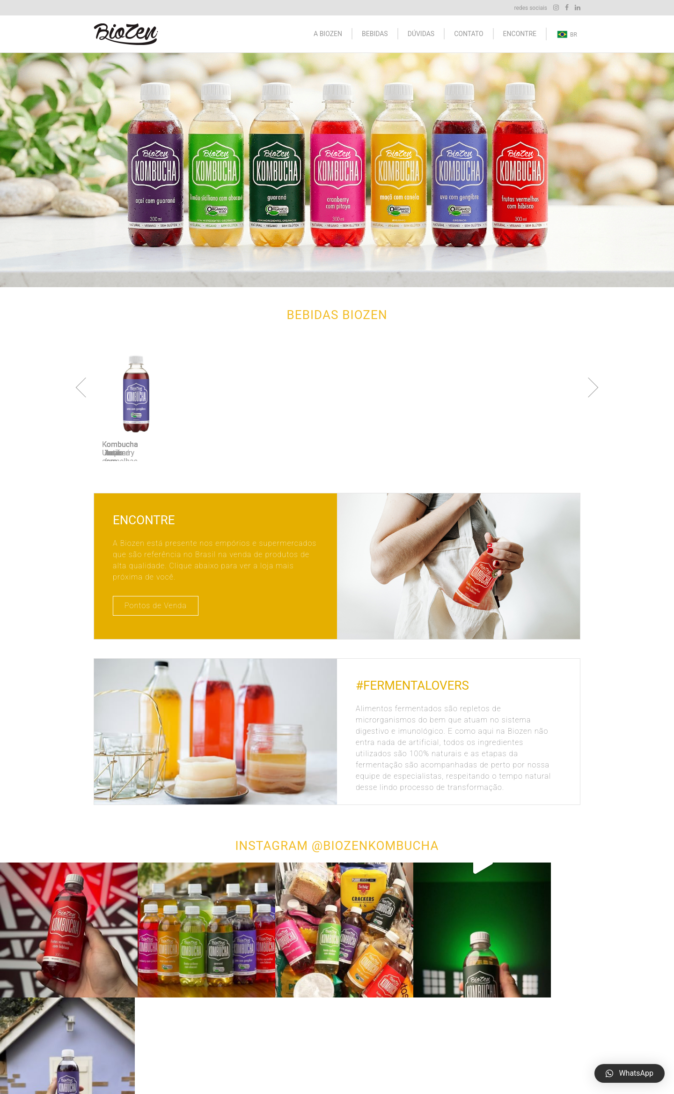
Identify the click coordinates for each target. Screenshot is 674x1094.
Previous (85, 387)
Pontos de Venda (156, 605)
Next (588, 387)
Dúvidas (421, 33)
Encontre (519, 33)
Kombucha (360, 1038)
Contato (468, 33)
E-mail (521, 1052)
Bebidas (375, 33)
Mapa (520, 1038)
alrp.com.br (236, 1066)
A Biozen (328, 33)
